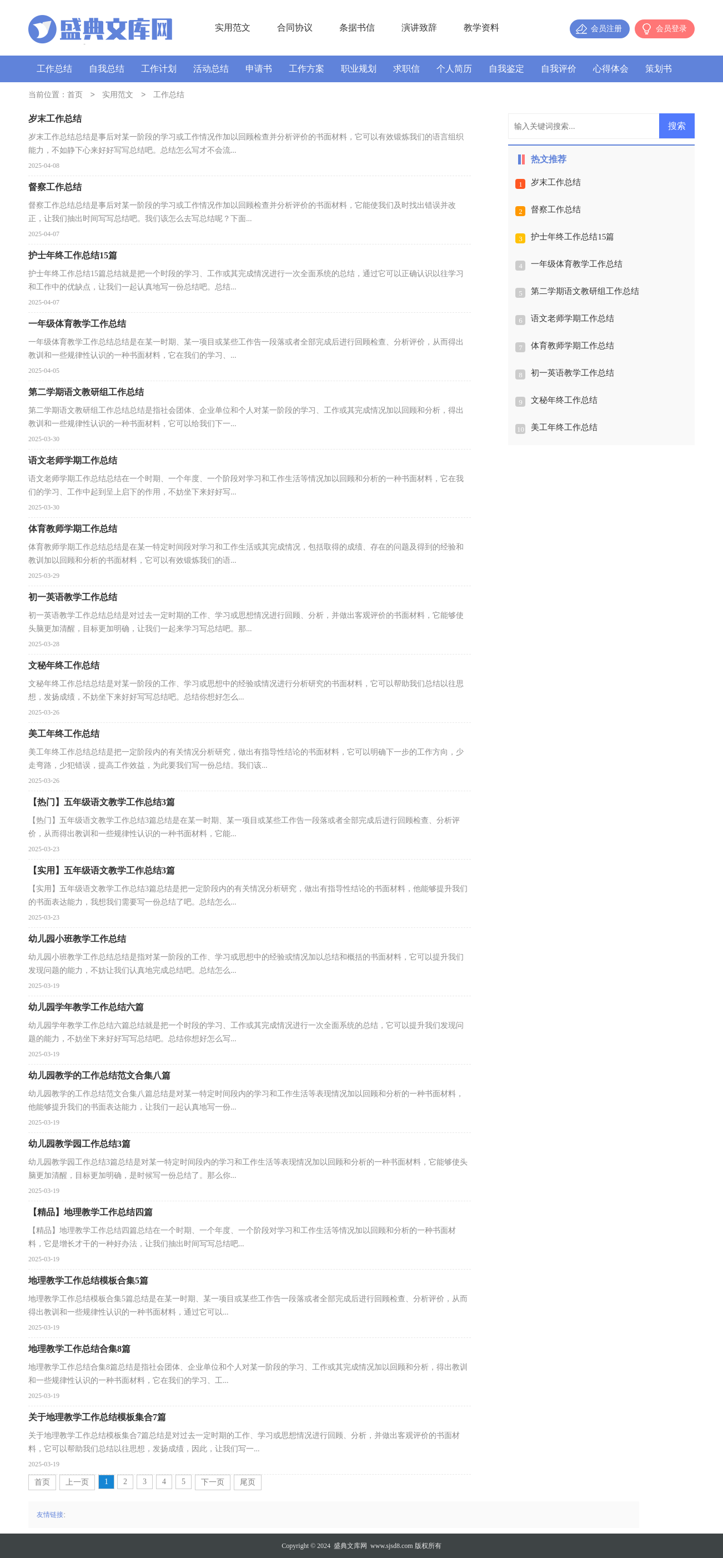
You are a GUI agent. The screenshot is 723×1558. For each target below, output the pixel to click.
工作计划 (159, 68)
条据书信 (357, 27)
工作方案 (306, 68)
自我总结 (106, 68)
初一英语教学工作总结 (572, 372)
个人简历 (454, 68)
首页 (75, 95)
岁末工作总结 (556, 182)
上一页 (77, 1482)
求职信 (406, 68)
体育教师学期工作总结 (572, 345)
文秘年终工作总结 (564, 400)
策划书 (658, 68)
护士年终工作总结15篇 (572, 236)
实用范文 (232, 27)
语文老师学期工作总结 (572, 318)
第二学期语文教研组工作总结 (585, 291)
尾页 (247, 1482)
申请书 (258, 68)
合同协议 (295, 27)
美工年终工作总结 (564, 427)
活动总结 (211, 68)
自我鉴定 (506, 68)
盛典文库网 (350, 1546)
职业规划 (358, 68)
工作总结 (54, 68)
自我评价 (558, 68)
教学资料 (481, 27)
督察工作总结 (556, 209)
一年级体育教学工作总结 (576, 263)
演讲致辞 (419, 27)
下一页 (212, 1482)
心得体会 (611, 68)
